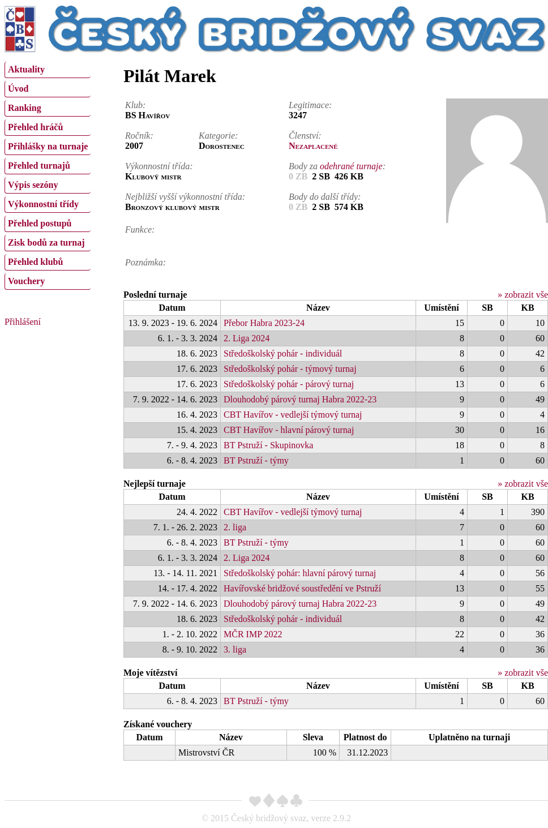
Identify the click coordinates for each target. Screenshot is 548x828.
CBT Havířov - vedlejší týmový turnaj (293, 414)
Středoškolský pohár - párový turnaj (289, 384)
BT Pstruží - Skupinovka (268, 445)
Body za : (337, 166)
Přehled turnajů (39, 165)
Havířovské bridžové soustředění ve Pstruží (302, 588)
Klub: (135, 105)
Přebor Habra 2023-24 (264, 323)
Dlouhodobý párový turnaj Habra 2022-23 (300, 399)
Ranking (24, 108)
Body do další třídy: (325, 196)
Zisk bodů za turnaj (46, 242)
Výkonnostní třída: (159, 166)
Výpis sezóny (33, 185)
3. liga (235, 649)
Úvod (18, 88)
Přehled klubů (35, 262)
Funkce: (140, 229)
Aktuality (26, 69)
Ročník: (139, 135)
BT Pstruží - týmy (256, 460)
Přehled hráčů (35, 127)
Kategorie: (218, 135)
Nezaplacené (313, 146)
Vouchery (26, 281)
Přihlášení (23, 322)
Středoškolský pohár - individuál (283, 353)
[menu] (48, 174)
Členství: (305, 135)
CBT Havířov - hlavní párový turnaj (289, 430)
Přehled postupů (39, 223)
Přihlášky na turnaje (48, 146)
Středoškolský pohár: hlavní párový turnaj (300, 573)
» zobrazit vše (523, 294)
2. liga (235, 527)
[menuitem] (48, 70)
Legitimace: (310, 105)
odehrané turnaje (351, 166)
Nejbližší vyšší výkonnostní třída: (185, 196)
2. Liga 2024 (246, 338)
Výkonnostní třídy (43, 204)
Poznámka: (145, 262)
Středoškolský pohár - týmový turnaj (290, 369)
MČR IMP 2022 (253, 634)
